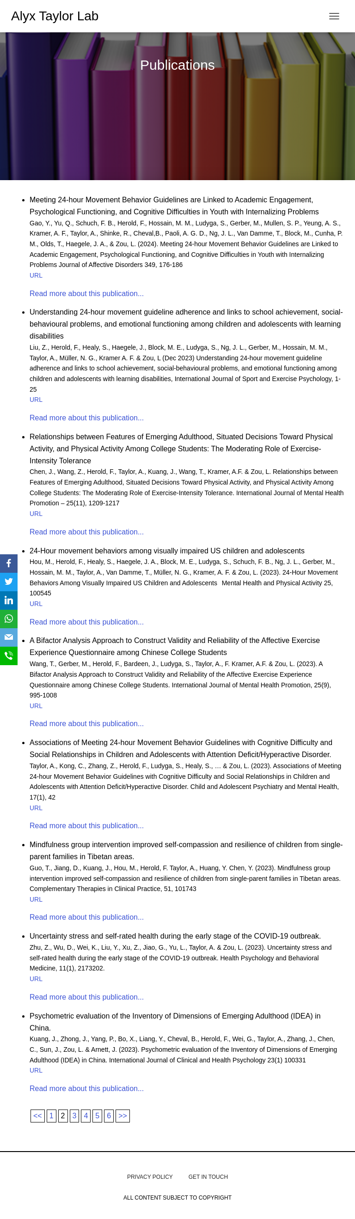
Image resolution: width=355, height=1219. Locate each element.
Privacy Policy (150, 1177)
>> (122, 1116)
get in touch (208, 1177)
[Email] (9, 637)
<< (37, 1116)
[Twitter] (9, 582)
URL (36, 275)
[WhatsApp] (9, 619)
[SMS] (9, 656)
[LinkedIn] (9, 600)
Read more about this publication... (87, 293)
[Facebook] (9, 563)
